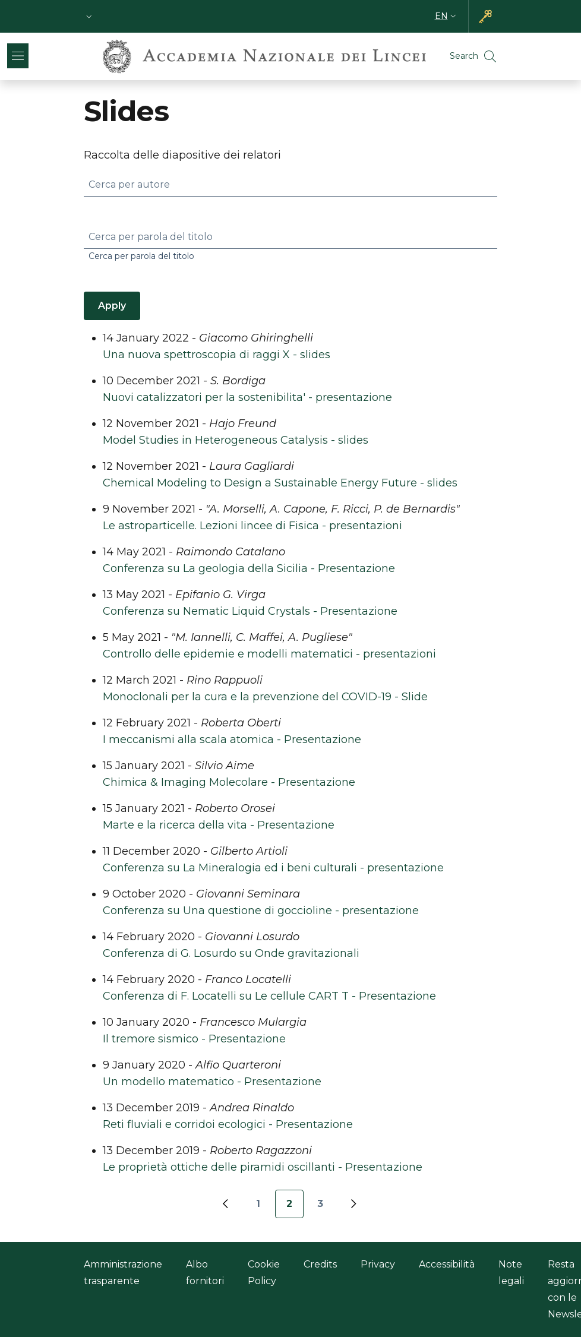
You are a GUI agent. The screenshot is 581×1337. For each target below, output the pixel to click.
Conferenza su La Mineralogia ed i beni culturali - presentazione (273, 867)
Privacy (378, 1264)
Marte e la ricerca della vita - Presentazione (218, 825)
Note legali (511, 1273)
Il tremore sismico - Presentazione (194, 1038)
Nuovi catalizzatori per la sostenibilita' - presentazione (247, 397)
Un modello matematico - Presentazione (212, 1081)
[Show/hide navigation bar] (18, 56)
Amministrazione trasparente (123, 1273)
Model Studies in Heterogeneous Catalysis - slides (235, 440)
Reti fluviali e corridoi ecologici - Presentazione (228, 1124)
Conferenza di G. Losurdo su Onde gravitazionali (231, 953)
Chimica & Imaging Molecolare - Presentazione (229, 782)
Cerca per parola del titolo (151, 236)
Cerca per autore (129, 184)
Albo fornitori (205, 1273)
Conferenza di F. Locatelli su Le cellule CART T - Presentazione (269, 996)
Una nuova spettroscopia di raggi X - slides (216, 354)
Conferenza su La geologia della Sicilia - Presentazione (249, 568)
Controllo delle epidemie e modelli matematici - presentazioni (269, 653)
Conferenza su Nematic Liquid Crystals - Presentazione (250, 611)
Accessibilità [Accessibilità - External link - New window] (447, 1264)
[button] (89, 16)
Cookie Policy (264, 1273)
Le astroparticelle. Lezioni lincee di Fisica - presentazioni (252, 525)
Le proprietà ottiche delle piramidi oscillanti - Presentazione (262, 1167)
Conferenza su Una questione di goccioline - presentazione (261, 910)
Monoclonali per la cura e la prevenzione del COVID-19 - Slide (265, 696)
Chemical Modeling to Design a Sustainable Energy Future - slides (280, 482)
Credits (320, 1264)
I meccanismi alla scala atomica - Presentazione (232, 739)
